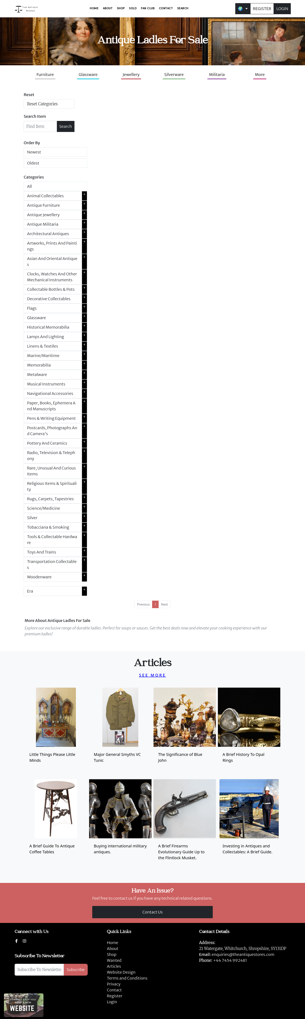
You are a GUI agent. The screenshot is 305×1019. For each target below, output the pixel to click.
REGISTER (262, 8)
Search (65, 126)
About (112, 948)
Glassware (88, 74)
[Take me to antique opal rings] (249, 729)
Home (112, 942)
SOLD (132, 8)
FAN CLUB (147, 8)
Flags (57, 308)
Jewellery (131, 74)
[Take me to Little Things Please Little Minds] (56, 732)
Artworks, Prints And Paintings (57, 246)
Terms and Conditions (127, 978)
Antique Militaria (57, 224)
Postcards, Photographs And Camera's (57, 430)
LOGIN (282, 8)
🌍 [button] (240, 8)
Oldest (33, 163)
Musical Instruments (57, 384)
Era (57, 591)
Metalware (57, 374)
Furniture (45, 74)
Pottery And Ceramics (57, 443)
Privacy (113, 984)
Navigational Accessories (57, 393)
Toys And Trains (57, 552)
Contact (114, 989)
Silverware (174, 74)
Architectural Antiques (57, 233)
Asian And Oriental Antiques (57, 261)
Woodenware (57, 576)
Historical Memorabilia (57, 327)
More (260, 74)
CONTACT (166, 8)
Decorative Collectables (57, 298)
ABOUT (108, 8)
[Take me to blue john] (184, 729)
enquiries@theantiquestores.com (236, 954)
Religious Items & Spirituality (57, 486)
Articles (114, 966)
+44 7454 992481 (230, 960)
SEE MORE (152, 675)
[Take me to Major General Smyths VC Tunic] (120, 732)
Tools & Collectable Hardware (57, 539)
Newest (34, 152)
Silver (57, 517)
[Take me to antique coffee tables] (56, 823)
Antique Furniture (57, 205)
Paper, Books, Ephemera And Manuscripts (57, 405)
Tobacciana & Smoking (57, 527)
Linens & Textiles (57, 346)
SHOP (121, 8)
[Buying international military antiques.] (120, 823)
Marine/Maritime (57, 355)
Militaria (217, 74)
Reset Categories (42, 103)
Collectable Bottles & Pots (57, 289)
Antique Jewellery (57, 214)
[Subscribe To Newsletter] (39, 970)
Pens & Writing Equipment (57, 418)
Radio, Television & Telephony (57, 455)
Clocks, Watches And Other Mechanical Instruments (57, 276)
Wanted (114, 960)
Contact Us (152, 912)
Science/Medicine (57, 508)
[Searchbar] (40, 126)
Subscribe (76, 969)
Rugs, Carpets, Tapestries (57, 498)
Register (114, 995)
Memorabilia (57, 365)
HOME (94, 8)
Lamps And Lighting (57, 336)
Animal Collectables (57, 195)
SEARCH (182, 8)
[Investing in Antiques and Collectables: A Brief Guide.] (249, 823)
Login (112, 1001)
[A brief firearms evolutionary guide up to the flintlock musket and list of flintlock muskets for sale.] (184, 823)
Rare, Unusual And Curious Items (57, 471)
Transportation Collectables (57, 564)
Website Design (121, 972)
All (29, 186)
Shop (111, 954)
